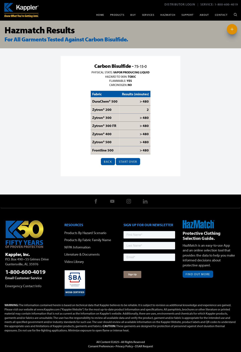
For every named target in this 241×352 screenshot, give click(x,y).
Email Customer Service (23, 278)
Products (117, 14)
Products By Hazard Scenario (85, 232)
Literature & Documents (82, 254)
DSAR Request (144, 346)
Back (108, 161)
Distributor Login (179, 4)
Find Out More (198, 274)
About (204, 14)
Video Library (74, 261)
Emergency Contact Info (23, 286)
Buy (133, 14)
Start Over (128, 161)
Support (187, 14)
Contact (221, 14)
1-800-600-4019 (226, 4)
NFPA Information (77, 247)
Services (148, 14)
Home (100, 14)
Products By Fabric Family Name (87, 240)
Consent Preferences (101, 346)
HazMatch (168, 14)
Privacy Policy (124, 346)
